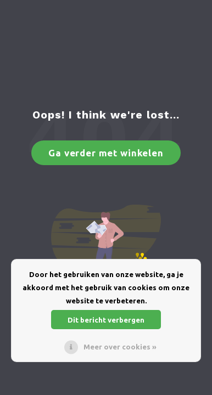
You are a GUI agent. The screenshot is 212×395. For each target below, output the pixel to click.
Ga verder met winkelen (106, 153)
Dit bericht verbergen (106, 320)
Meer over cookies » (120, 347)
